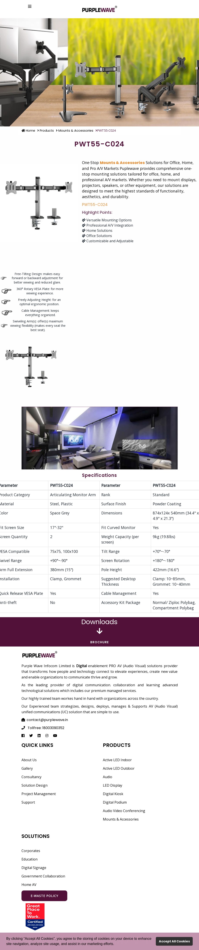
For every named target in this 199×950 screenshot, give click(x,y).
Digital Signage (33, 867)
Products (45, 130)
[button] (115, 944)
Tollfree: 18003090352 (46, 727)
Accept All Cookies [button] (174, 941)
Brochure (99, 642)
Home (28, 130)
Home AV (28, 884)
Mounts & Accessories (74, 130)
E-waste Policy (44, 896)
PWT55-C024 (95, 204)
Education (29, 859)
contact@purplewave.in (47, 719)
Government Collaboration (43, 876)
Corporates (30, 850)
